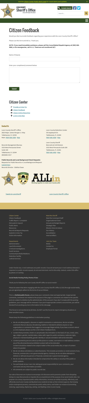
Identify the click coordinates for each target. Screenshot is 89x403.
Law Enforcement (15, 246)
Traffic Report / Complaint (18, 220)
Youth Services (14, 251)
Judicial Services (15, 259)
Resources (12, 228)
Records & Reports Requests (19, 230)
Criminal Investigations (17, 249)
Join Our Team (51, 241)
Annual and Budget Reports (55, 223)
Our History (50, 230)
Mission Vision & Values (54, 228)
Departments (13, 241)
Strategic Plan (51, 225)
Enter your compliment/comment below (23, 65)
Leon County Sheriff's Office (59, 194)
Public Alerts (13, 225)
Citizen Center (14, 215)
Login (1, 401)
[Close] (87, 1)
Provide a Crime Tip (20, 107)
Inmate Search (64, 8)
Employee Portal (51, 249)
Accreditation (50, 233)
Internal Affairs (51, 235)
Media (48, 244)
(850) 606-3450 (51, 152)
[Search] (71, 13)
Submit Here (6, 165)
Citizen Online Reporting (21, 113)
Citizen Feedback (19, 110)
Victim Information (15, 235)
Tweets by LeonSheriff (13, 194)
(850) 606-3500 (51, 137)
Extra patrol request (16, 223)
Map (18, 137)
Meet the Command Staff (54, 218)
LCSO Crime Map (19, 116)
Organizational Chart (53, 220)
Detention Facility (15, 256)
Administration (14, 244)
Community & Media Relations (19, 254)
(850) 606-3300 (11, 137)
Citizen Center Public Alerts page (35, 2)
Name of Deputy (14, 55)
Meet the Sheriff (51, 215)
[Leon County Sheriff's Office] (8, 10)
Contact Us (50, 246)
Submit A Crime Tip (15, 233)
